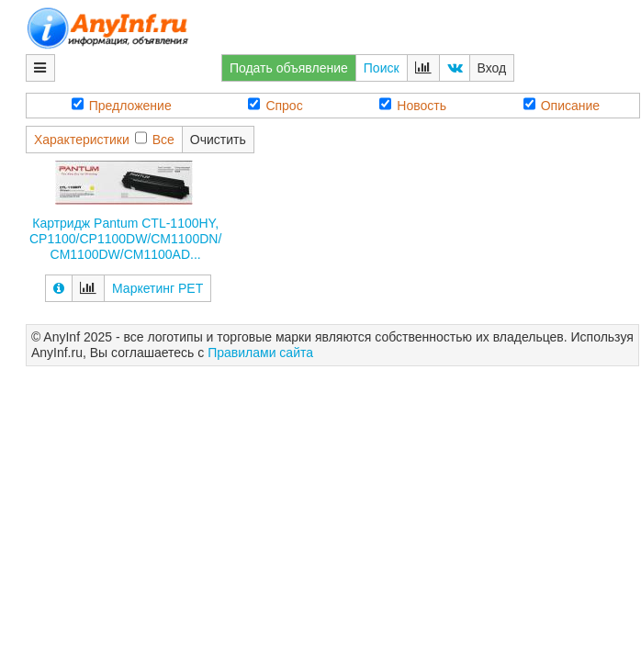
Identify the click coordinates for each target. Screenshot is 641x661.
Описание (561, 105)
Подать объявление (289, 68)
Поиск (381, 68)
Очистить (218, 139)
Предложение (122, 105)
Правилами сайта (260, 352)
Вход (492, 68)
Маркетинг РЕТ (157, 288)
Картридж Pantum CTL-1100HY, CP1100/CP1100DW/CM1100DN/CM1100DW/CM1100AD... (125, 239)
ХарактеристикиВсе (104, 139)
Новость (412, 105)
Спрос (275, 105)
